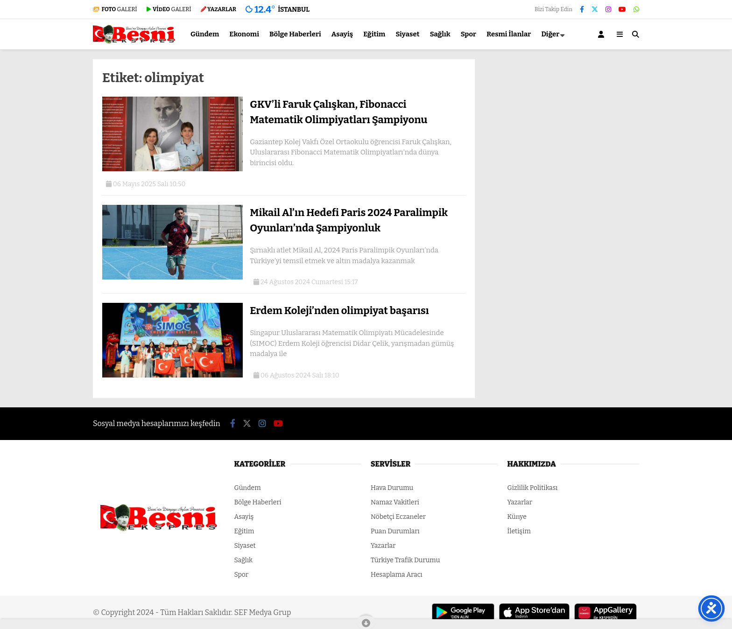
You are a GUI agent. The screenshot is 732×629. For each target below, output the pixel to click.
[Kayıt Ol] (602, 34)
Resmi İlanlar (508, 34)
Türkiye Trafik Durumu (405, 560)
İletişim (519, 531)
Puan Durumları (395, 531)
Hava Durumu (392, 488)
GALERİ (115, 9)
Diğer (550, 34)
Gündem (204, 34)
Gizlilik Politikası (532, 488)
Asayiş (342, 34)
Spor (469, 34)
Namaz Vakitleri (395, 502)
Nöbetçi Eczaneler (398, 517)
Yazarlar (383, 546)
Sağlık (440, 34)
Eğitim (374, 34)
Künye (517, 517)
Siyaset (407, 34)
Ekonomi (244, 34)
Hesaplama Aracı (396, 575)
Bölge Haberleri (295, 34)
